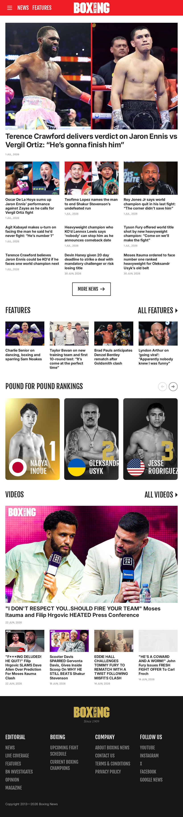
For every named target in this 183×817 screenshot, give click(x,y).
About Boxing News (112, 748)
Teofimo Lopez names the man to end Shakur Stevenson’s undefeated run (91, 203)
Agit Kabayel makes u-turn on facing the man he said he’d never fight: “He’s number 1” (30, 231)
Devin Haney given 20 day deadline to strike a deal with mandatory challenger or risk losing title (89, 261)
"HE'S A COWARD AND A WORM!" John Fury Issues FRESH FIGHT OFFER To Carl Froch (157, 665)
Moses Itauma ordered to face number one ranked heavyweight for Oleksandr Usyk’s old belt (149, 261)
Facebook (148, 772)
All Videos (159, 494)
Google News (151, 780)
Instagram (149, 756)
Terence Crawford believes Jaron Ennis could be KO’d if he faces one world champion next (32, 259)
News (23, 7)
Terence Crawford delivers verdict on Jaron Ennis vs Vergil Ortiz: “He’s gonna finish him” (91, 140)
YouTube (147, 748)
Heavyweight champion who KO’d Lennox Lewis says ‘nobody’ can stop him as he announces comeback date (89, 233)
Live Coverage (17, 756)
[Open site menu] (9, 8)
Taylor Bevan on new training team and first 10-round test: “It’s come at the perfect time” (69, 359)
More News (91, 289)
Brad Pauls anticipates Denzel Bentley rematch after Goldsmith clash (113, 356)
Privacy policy (108, 772)
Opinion (12, 780)
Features (41, 7)
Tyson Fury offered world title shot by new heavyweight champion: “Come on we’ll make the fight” (149, 233)
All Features (155, 310)
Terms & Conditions (112, 764)
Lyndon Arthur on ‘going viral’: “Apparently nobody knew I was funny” (156, 356)
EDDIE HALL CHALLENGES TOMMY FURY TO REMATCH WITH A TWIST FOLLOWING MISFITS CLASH (111, 667)
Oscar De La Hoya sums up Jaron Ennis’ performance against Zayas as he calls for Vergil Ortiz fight (29, 206)
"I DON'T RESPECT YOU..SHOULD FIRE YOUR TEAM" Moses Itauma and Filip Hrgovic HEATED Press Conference (82, 611)
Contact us (105, 756)
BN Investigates (19, 772)
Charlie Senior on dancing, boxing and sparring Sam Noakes (23, 354)
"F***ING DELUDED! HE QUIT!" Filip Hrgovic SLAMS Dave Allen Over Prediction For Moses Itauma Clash (23, 667)
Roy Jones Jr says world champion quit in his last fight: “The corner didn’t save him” (150, 203)
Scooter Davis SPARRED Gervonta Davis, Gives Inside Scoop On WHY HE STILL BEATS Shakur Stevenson (67, 667)
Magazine (13, 788)
